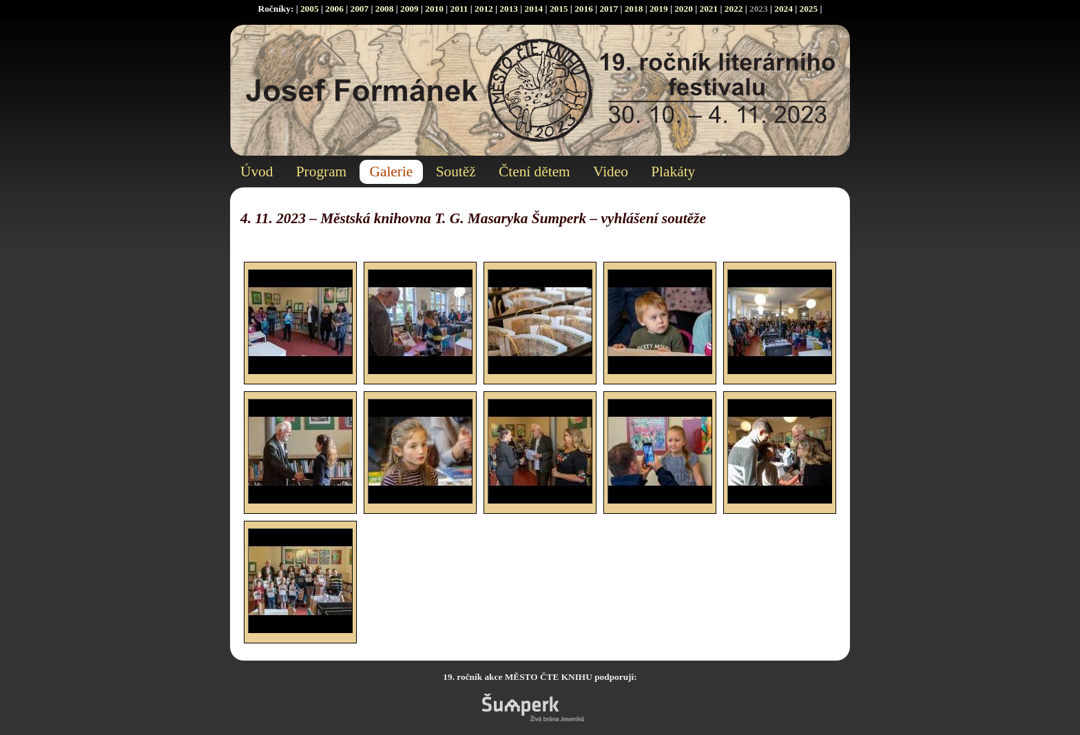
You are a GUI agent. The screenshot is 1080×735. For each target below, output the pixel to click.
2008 (384, 8)
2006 (334, 8)
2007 (359, 8)
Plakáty (673, 171)
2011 (459, 8)
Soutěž (456, 171)
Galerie (391, 171)
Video (610, 171)
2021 (708, 8)
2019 (659, 8)
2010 (434, 8)
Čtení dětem (534, 171)
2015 (559, 8)
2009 (409, 8)
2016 (583, 8)
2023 (758, 8)
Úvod (256, 171)
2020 (683, 8)
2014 (534, 8)
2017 (608, 8)
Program (321, 171)
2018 (634, 8)
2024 (783, 8)
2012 (484, 8)
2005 (309, 8)
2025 (809, 8)
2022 (734, 8)
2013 (508, 8)
